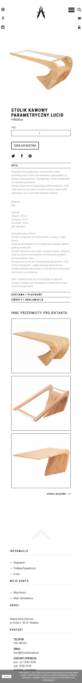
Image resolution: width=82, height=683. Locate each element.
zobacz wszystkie (56, 493)
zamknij (6, 676)
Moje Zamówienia (23, 598)
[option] (41, 68)
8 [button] (61, 102)
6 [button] (49, 102)
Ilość (13, 127)
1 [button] (21, 102)
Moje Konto (20, 592)
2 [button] (27, 102)
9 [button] (66, 102)
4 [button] (38, 102)
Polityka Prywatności (25, 568)
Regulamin (19, 562)
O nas (17, 573)
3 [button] (32, 102)
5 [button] (44, 102)
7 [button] (55, 102)
